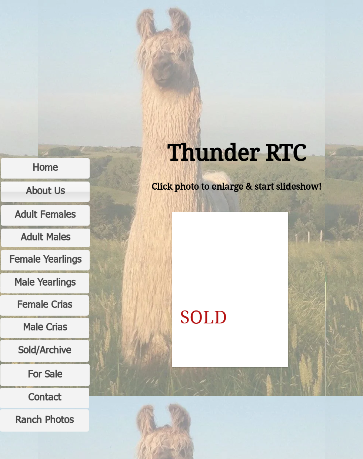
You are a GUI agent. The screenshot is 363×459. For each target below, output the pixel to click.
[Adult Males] (45, 238)
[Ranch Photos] (44, 420)
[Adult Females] (45, 215)
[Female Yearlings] (45, 260)
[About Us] (45, 192)
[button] (230, 289)
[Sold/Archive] (44, 351)
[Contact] (44, 398)
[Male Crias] (44, 328)
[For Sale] (45, 375)
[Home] (45, 168)
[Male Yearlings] (44, 283)
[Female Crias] (44, 305)
